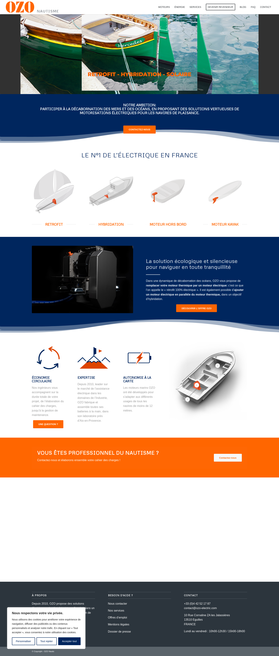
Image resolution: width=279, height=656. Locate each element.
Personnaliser (23, 641)
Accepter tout (69, 641)
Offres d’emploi (117, 617)
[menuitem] (164, 7)
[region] (46, 628)
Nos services (116, 610)
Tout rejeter (46, 641)
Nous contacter (117, 603)
